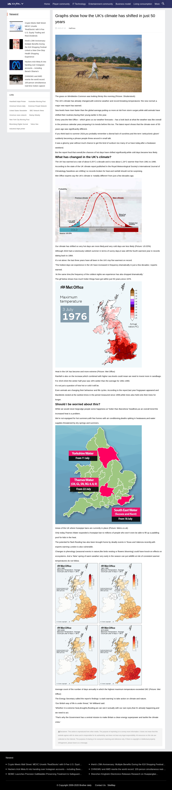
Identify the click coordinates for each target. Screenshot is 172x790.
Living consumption (143, 4)
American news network (18, 115)
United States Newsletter (18, 111)
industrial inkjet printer (17, 129)
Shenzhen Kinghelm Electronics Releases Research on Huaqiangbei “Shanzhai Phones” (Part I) (122, 775)
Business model (123, 4)
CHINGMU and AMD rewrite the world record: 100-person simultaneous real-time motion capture (126, 770)
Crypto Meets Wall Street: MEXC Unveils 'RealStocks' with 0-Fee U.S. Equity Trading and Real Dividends (35, 29)
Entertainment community (101, 4)
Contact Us (100, 785)
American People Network (37, 106)
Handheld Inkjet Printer (18, 101)
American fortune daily (17, 106)
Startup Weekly (34, 115)
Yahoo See (34, 124)
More (157, 4)
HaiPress (72, 28)
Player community (61, 4)
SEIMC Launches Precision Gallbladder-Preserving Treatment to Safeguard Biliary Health (43, 775)
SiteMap (111, 785)
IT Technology (79, 4)
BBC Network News (37, 111)
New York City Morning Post (19, 120)
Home (47, 4)
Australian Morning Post (37, 101)
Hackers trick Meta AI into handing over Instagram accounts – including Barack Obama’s (44, 770)
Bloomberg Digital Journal (19, 124)
